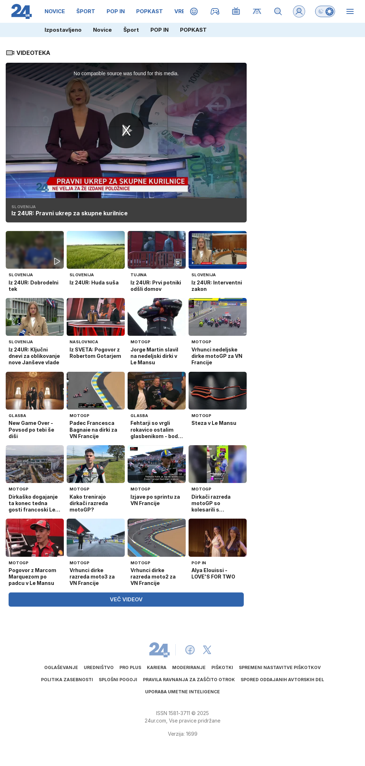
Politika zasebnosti (67, 679)
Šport (131, 29)
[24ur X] (207, 650)
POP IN (159, 29)
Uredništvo (99, 667)
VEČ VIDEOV (126, 599)
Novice (102, 29)
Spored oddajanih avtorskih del (282, 679)
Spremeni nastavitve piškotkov (280, 667)
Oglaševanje (61, 667)
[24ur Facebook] (190, 650)
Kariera (156, 667)
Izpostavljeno (63, 29)
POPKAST (193, 29)
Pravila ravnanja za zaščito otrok (189, 679)
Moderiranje (189, 667)
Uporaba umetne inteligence (182, 691)
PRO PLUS (130, 667)
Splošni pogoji (118, 679)
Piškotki (222, 667)
